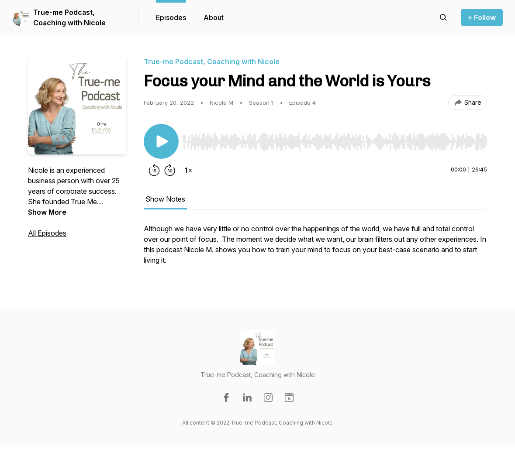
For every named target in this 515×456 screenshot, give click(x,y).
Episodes (171, 17)
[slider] (334, 142)
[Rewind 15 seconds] (154, 170)
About (214, 17)
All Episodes (47, 233)
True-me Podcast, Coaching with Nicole (69, 17)
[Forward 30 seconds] (170, 170)
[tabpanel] (315, 248)
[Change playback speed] (188, 170)
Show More (47, 212)
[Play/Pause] (161, 141)
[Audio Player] (334, 139)
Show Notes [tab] (165, 199)
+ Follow (482, 17)
